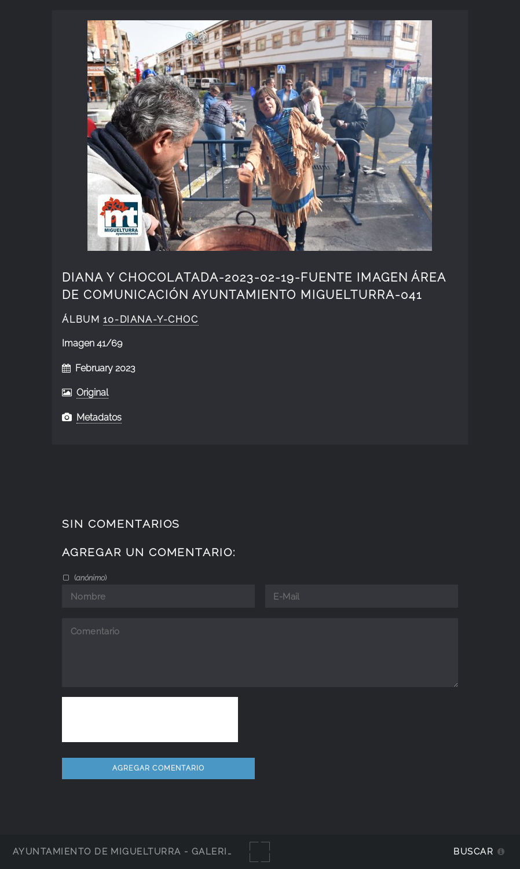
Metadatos (99, 417)
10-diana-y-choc (151, 319)
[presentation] (150, 719)
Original (92, 392)
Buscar (473, 851)
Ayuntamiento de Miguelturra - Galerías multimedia (159, 851)
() (89, 577)
